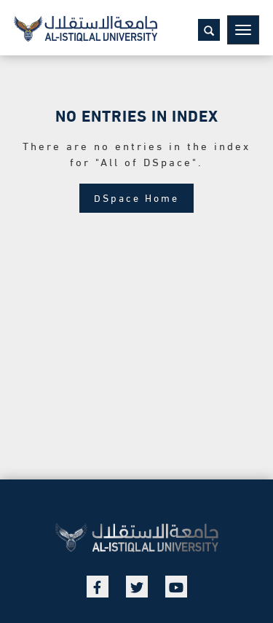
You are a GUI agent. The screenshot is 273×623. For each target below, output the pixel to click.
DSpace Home (136, 197)
